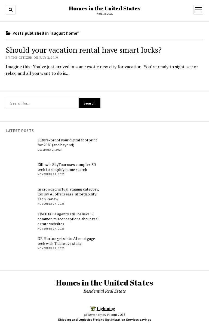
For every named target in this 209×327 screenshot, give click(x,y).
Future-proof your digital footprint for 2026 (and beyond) (67, 142)
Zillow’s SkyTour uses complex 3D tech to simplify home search (67, 167)
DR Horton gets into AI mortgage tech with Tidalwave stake (66, 241)
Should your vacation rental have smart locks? (84, 50)
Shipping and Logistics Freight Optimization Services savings (104, 319)
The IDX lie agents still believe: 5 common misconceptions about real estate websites (68, 219)
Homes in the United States (104, 8)
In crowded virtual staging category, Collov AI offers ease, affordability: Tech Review (68, 194)
